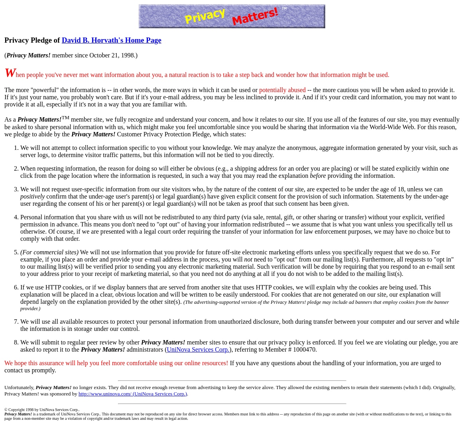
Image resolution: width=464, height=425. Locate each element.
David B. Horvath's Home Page (111, 40)
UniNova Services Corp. (198, 349)
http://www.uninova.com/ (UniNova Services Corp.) (133, 394)
